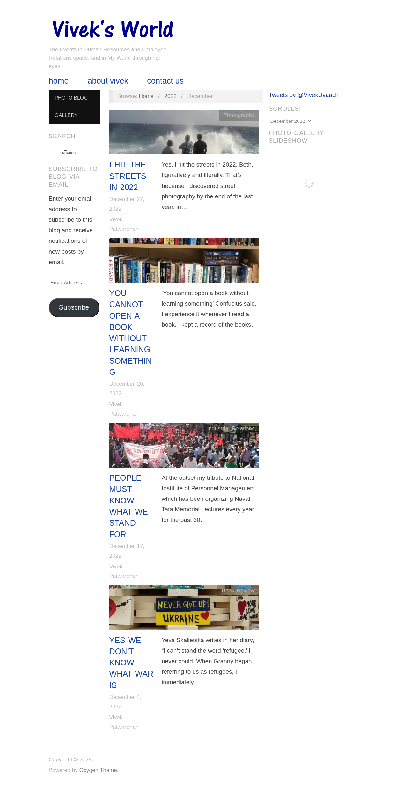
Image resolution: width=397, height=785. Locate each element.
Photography (238, 115)
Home (59, 81)
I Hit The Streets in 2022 (127, 176)
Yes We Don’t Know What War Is (131, 663)
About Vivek (108, 81)
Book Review (238, 244)
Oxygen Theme (98, 770)
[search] (68, 153)
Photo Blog (71, 97)
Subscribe (74, 307)
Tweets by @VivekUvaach (304, 95)
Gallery (66, 115)
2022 (170, 96)
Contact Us (165, 81)
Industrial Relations (230, 428)
